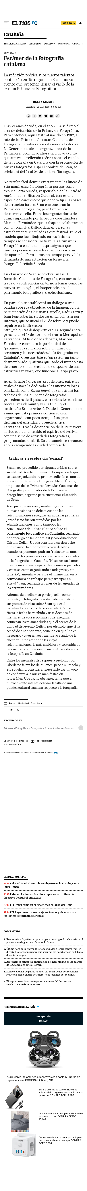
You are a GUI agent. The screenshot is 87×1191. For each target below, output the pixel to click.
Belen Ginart (43, 101)
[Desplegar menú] (6, 23)
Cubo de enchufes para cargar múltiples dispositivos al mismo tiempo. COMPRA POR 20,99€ (60, 1140)
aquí (56, 752)
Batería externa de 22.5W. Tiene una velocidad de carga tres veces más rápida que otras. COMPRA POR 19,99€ (60, 1092)
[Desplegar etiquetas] (80, 727)
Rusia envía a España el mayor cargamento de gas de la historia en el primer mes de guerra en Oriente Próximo (44, 941)
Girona (76, 44)
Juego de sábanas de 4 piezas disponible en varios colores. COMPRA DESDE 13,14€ (61, 1116)
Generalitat (35, 44)
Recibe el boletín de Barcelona (25, 703)
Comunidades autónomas (59, 728)
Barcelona (49, 44)
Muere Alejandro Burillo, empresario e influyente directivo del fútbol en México (39, 896)
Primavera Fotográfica (16, 728)
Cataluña (14, 34)
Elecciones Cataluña (15, 44)
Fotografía (36, 728)
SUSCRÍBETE (69, 23)
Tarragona (63, 44)
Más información (12, 744)
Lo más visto (12, 931)
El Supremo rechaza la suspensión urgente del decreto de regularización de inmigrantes (38, 983)
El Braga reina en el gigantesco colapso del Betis (41, 905)
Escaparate (43, 1018)
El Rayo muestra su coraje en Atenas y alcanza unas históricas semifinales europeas (40, 914)
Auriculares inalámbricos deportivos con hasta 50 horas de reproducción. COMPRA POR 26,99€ (43, 1078)
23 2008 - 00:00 (49, 107)
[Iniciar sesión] (80, 23)
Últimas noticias (15, 877)
